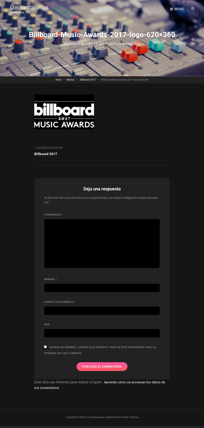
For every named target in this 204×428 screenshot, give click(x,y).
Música (70, 79)
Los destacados (128, 43)
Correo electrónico (60, 302)
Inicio (58, 79)
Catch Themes (130, 417)
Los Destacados (30, 7)
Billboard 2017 (88, 79)
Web (47, 325)
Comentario (53, 215)
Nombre (50, 279)
